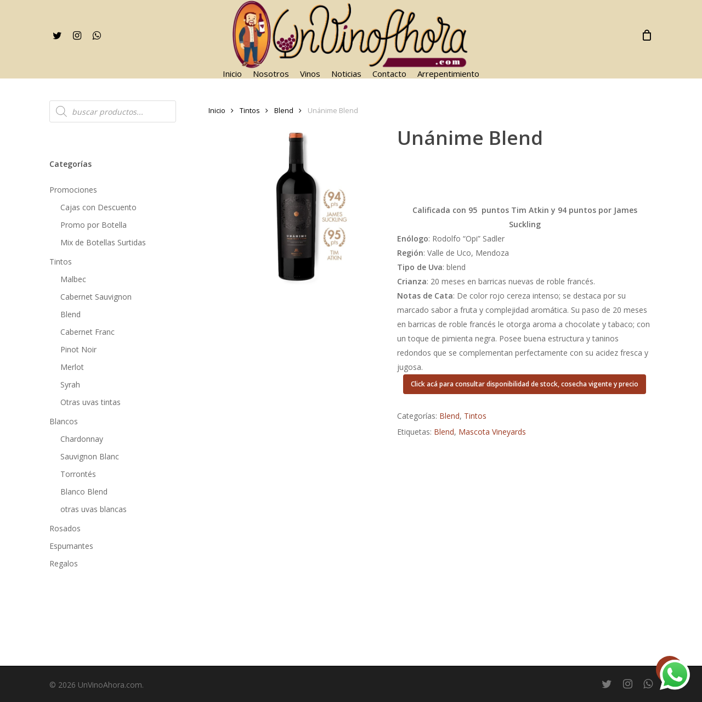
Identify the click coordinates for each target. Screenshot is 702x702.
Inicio (216, 110)
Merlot (72, 367)
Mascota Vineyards (492, 431)
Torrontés (78, 474)
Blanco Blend (83, 491)
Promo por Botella (93, 225)
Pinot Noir (78, 349)
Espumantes (71, 546)
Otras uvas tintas (90, 402)
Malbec (73, 279)
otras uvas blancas (93, 509)
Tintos (60, 261)
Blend (70, 314)
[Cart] (647, 35)
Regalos (63, 563)
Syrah (70, 384)
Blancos (63, 421)
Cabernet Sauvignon (96, 296)
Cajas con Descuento (98, 207)
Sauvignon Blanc (89, 456)
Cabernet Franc (87, 332)
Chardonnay (81, 439)
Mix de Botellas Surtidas (103, 242)
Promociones (73, 189)
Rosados (65, 528)
